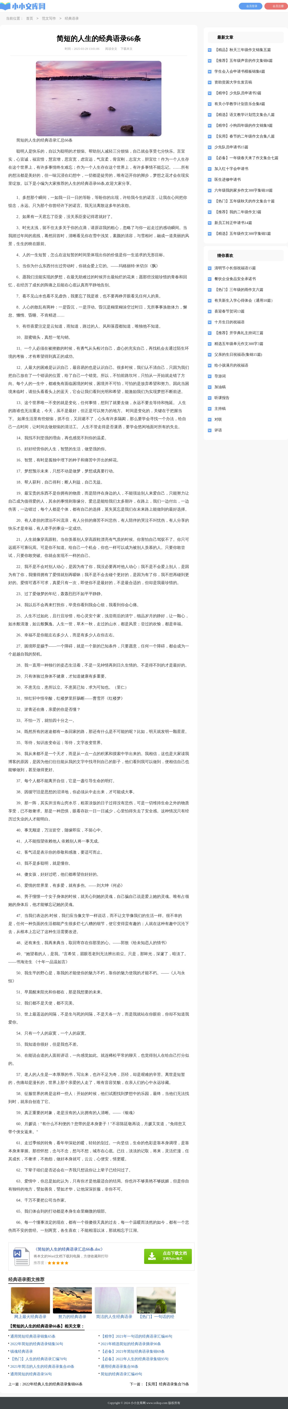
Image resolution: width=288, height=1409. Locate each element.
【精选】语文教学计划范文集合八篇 (244, 115)
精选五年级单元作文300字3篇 (238, 344)
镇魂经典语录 (21, 1351)
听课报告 (221, 398)
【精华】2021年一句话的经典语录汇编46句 (136, 1336)
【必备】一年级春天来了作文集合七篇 (246, 158)
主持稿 (220, 409)
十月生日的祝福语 (229, 322)
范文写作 (49, 19)
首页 (29, 19)
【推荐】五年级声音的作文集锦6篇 (243, 61)
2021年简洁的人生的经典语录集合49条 (42, 1366)
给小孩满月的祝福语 (231, 365)
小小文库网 (138, 1403)
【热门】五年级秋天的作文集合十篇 (244, 201)
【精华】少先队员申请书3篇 (238, 93)
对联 (218, 419)
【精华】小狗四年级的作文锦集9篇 (243, 125)
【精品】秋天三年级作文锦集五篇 (242, 50)
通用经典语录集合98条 (119, 1366)
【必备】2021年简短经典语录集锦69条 (133, 1351)
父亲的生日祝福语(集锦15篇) (238, 355)
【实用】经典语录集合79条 (166, 1384)
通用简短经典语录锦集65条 (32, 1336)
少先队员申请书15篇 (231, 147)
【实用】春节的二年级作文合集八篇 (244, 136)
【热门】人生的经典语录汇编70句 (38, 1359)
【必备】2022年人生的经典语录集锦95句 (134, 1359)
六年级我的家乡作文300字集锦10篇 (243, 190)
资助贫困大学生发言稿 (233, 82)
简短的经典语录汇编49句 (121, 1374)
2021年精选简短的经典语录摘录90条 (131, 1344)
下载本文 (127, 49)
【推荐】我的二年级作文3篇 (238, 212)
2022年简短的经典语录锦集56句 (36, 1344)
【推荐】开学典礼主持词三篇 (238, 333)
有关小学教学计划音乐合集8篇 (239, 104)
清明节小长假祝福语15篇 (235, 268)
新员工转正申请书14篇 (233, 223)
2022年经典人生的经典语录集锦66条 (52, 1384)
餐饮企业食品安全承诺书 (235, 279)
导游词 (220, 376)
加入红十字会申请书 (231, 169)
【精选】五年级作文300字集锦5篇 (242, 234)
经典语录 (72, 19)
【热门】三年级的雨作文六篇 (238, 290)
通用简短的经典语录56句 (31, 1374)
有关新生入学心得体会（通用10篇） (244, 300)
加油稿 (220, 387)
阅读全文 (111, 49)
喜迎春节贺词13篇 (229, 311)
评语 (218, 430)
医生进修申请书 (227, 180)
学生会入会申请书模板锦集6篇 (239, 71)
